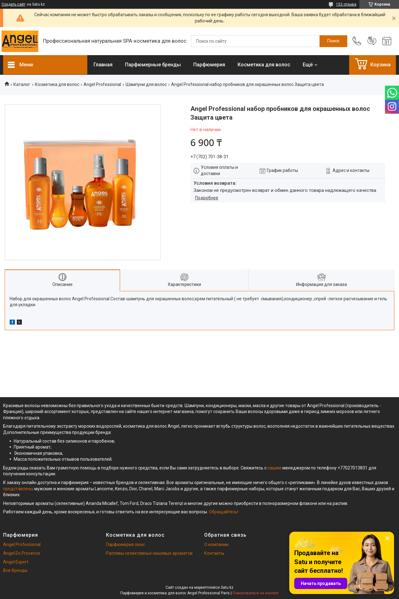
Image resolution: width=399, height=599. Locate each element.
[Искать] (333, 41)
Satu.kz (227, 587)
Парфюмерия (209, 65)
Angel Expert (15, 561)
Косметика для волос (264, 65)
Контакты (214, 553)
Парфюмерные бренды (153, 65)
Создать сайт (13, 4)
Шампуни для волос (146, 84)
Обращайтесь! (223, 511)
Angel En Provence (21, 553)
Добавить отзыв (372, 41)
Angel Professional (102, 84)
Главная (103, 65)
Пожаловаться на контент (256, 593)
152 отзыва (346, 4)
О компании (216, 544)
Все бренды (15, 570)
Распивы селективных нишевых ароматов (149, 553)
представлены (18, 488)
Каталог (21, 84)
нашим (274, 467)
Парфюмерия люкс (125, 544)
